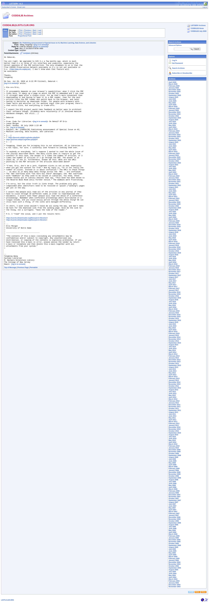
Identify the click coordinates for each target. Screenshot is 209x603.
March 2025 (173, 107)
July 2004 (172, 572)
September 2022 (175, 163)
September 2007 (175, 500)
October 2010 (174, 431)
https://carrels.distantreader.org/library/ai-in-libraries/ (26, 250)
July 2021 (172, 189)
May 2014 (172, 350)
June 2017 (172, 281)
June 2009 (172, 461)
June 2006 (172, 528)
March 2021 (173, 197)
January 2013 (174, 380)
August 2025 (173, 97)
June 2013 (172, 371)
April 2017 (172, 285)
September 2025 (175, 95)
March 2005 (173, 557)
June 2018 (172, 258)
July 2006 (172, 527)
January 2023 (174, 155)
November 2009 (174, 452)
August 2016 (173, 300)
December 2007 (174, 495)
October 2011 (174, 408)
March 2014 (173, 354)
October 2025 (174, 93)
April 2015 (172, 330)
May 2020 (172, 215)
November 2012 (174, 384)
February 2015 (174, 333)
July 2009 (172, 459)
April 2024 (172, 127)
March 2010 (173, 444)
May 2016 (172, 305)
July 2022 (172, 167)
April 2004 (172, 577)
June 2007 (172, 506)
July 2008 (172, 482)
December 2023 (174, 135)
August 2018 (173, 255)
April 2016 (172, 307)
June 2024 (172, 123)
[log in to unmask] (41, 45)
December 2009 (174, 450)
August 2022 (173, 165)
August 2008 (173, 480)
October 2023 (174, 138)
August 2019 (173, 232)
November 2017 (174, 272)
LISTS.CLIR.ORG (7, 600)
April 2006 (172, 532)
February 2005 (174, 558)
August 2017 (173, 277)
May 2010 (172, 440)
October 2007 (174, 498)
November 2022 (174, 159)
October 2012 (174, 386)
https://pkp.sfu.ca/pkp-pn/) (20, 72)
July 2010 (172, 437)
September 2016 (175, 298)
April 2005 (172, 555)
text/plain (26, 53)
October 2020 (174, 206)
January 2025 (174, 110)
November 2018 (174, 249)
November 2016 (174, 294)
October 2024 (174, 116)
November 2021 (174, 182)
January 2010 (174, 448)
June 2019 (172, 236)
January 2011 (174, 425)
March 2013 (173, 377)
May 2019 (172, 238)
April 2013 (172, 375)
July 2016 (172, 302)
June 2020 (172, 213)
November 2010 (174, 429)
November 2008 (174, 474)
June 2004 (172, 573)
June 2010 (172, 438)
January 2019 (174, 245)
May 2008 (172, 485)
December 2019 (174, 225)
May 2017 (172, 283)
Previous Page (23, 309)
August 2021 (173, 187)
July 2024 (172, 122)
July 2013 (172, 369)
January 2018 (174, 268)
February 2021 (174, 198)
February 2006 (174, 536)
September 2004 (175, 568)
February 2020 (174, 221)
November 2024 (174, 114)
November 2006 (174, 519)
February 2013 (174, 378)
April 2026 (172, 82)
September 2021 (175, 185)
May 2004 (172, 575)
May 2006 (172, 530)
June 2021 (172, 191)
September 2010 (175, 433)
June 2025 (172, 101)
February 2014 (174, 356)
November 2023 (174, 137)
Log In (174, 60)
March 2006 (173, 534)
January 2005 (174, 560)
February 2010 (174, 446)
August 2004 (173, 570)
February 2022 (174, 176)
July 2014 (172, 347)
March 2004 (173, 579)
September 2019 (175, 230)
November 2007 (174, 497)
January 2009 (174, 470)
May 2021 (172, 193)
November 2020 (174, 204)
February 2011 (174, 423)
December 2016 (174, 292)
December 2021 (174, 180)
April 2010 (172, 442)
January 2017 (174, 290)
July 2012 (172, 392)
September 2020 (175, 208)
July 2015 (172, 324)
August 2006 (173, 525)
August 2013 (173, 367)
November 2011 (174, 407)
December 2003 (174, 585)
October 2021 (174, 183)
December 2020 (174, 202)
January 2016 (174, 313)
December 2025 (174, 90)
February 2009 (174, 468)
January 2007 (174, 515)
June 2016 (172, 303)
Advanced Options (175, 45)
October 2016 (174, 296)
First (20, 30)
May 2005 (172, 553)
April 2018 (172, 262)
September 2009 (175, 455)
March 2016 (173, 309)
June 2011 (172, 416)
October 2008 (174, 476)
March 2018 (173, 264)
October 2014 (174, 341)
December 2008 (174, 472)
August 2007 (173, 502)
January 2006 (174, 538)
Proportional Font (24, 36)
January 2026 (174, 88)
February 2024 (174, 131)
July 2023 (172, 144)
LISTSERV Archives (198, 25)
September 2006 (175, 523)
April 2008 (172, 487)
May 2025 (172, 103)
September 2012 (175, 388)
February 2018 (174, 266)
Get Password (177, 63)
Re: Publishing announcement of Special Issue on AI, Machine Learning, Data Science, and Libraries (58, 43)
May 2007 (172, 508)
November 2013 (174, 362)
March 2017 (173, 287)
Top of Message (10, 309)
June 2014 (172, 348)
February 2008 (174, 491)
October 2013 (174, 363)
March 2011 (173, 422)
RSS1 (197, 592)
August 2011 (173, 412)
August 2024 (173, 120)
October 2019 (174, 228)
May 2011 (172, 418)
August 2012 (173, 390)
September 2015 (175, 320)
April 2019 (172, 240)
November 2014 (174, 339)
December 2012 (174, 382)
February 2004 (174, 581)
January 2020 (174, 223)
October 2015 (174, 318)
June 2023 (172, 146)
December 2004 (174, 562)
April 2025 (172, 105)
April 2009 (172, 465)
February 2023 (174, 153)
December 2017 (174, 270)
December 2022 (174, 157)
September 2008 (175, 478)
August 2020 (173, 210)
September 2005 (175, 545)
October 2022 (174, 161)
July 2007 (172, 504)
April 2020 (172, 217)
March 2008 (173, 489)
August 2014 (173, 345)
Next (34, 30)
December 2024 (174, 112)
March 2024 (173, 129)
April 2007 (172, 510)
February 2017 (174, 288)
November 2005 (174, 542)
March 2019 (173, 242)
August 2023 (173, 142)
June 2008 (172, 483)
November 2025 (174, 92)
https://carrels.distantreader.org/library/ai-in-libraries (26, 253)
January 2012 (174, 403)
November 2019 (174, 227)
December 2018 (174, 247)
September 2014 (175, 343)
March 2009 (173, 467)
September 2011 (175, 410)
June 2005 (172, 551)
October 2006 (174, 521)
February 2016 (174, 311)
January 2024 (174, 133)
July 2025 (172, 99)
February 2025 (174, 108)
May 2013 (172, 373)
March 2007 (173, 512)
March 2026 (173, 84)
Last (39, 30)
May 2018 (172, 260)
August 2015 (173, 322)
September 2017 (175, 275)
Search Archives (175, 42)
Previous (27, 30)
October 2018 (174, 251)
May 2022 (172, 170)
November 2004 (174, 564)
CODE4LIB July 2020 (198, 31)
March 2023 (173, 152)
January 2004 (174, 583)
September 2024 (175, 118)
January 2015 (174, 335)
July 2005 (172, 549)
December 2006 (174, 517)
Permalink (33, 309)
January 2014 (174, 358)
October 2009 (174, 453)
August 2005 (173, 547)
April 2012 (172, 397)
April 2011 (172, 420)
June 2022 (172, 168)
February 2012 (174, 401)
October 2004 (174, 566)
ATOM (191, 592)
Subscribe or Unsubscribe (182, 73)
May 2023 (172, 148)
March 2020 (173, 219)
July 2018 (172, 257)
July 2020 (172, 212)
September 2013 (175, 365)
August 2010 (173, 435)
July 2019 (172, 234)
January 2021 (174, 200)
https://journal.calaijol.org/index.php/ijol (23, 154)
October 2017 (174, 273)
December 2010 (174, 427)
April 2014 (172, 352)
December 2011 (174, 405)
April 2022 (172, 172)
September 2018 (175, 253)
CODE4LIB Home (197, 28)
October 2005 (174, 543)
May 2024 (172, 125)
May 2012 (172, 395)
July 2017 (172, 279)
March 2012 (173, 399)
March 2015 (173, 332)
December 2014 (174, 337)
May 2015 (172, 328)
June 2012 (172, 393)
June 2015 (172, 326)
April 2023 (172, 150)
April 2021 (172, 195)
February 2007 (174, 513)
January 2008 (174, 493)
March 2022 (173, 174)
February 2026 (174, 86)
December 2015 (174, 315)
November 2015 (174, 317)
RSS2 (204, 592)
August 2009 (173, 457)
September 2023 (175, 140)
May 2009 (172, 463)
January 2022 (174, 178)
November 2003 (174, 587)
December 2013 (174, 360)
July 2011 (172, 414)
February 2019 (174, 243)
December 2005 (174, 540)
